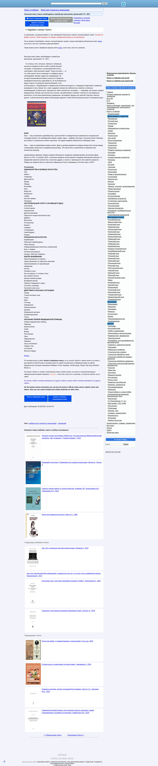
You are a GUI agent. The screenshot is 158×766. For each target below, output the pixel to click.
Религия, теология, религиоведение (121, 186)
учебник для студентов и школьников (42, 423)
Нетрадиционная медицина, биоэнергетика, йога (118, 395)
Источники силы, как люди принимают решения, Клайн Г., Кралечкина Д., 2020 (71, 581)
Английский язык (114, 220)
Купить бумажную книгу (36, 397)
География (112, 194)
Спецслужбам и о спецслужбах (119, 392)
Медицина (112, 389)
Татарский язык (114, 241)
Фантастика (112, 398)
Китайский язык (114, 282)
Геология (111, 368)
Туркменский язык (114, 294)
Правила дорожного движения (119, 150)
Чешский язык (113, 270)
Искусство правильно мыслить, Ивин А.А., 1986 (59, 514)
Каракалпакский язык (116, 297)
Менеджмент (113, 304)
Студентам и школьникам (117, 201)
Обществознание (114, 189)
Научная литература (115, 208)
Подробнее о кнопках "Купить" (39, 30)
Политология (113, 136)
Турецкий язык (113, 256)
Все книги (110, 425)
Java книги (112, 372)
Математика (112, 119)
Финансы (111, 311)
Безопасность (113, 415)
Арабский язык (113, 253)
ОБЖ (110, 162)
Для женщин (112, 377)
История (111, 165)
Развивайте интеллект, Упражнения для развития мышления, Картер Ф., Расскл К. (72, 464)
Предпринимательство (116, 319)
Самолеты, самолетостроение (119, 345)
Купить (26, 356)
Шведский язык (113, 273)
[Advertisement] (84, 67)
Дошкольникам (113, 114)
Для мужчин (112, 406)
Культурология (113, 203)
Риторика (111, 160)
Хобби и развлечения (116, 331)
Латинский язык (114, 232)
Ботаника (111, 155)
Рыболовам (112, 408)
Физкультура (112, 179)
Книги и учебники (113, 111)
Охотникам (112, 347)
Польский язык (113, 265)
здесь (100, 41)
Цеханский (62, 423)
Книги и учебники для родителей (120, 81)
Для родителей (113, 206)
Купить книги (113, 380)
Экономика (112, 309)
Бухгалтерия (112, 314)
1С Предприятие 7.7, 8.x (117, 401)
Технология (112, 143)
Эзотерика (112, 326)
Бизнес (110, 316)
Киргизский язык (114, 292)
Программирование (115, 387)
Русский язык (113, 121)
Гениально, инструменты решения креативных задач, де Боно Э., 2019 (68, 611)
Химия (110, 131)
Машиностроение (114, 375)
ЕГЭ (108, 101)
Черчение (111, 167)
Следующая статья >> (75, 735)
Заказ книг (112, 370)
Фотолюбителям (114, 328)
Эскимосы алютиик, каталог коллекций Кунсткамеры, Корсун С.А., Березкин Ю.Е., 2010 (70, 690)
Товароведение (114, 321)
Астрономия (112, 177)
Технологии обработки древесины (120, 361)
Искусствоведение (115, 140)
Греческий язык (114, 261)
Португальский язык (115, 268)
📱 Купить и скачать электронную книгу (36, 24)
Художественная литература (118, 157)
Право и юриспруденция (117, 174)
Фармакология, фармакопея (118, 336)
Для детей (112, 138)
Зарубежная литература (117, 198)
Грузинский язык (114, 290)
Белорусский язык (115, 236)
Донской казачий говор (116, 278)
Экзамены (110, 103)
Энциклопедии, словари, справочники (121, 423)
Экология (111, 184)
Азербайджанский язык (116, 251)
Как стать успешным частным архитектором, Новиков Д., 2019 (65, 548)
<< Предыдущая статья (52, 735)
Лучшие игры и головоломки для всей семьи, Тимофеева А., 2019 (66, 664)
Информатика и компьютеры (118, 128)
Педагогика (112, 148)
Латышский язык (114, 263)
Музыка (111, 181)
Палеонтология (114, 191)
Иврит (110, 280)
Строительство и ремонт (117, 352)
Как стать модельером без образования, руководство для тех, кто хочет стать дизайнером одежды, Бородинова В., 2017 (64, 575)
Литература (112, 123)
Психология (112, 169)
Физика (110, 126)
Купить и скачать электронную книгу (59, 398)
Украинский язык (114, 234)
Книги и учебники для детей (118, 78)
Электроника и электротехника (119, 333)
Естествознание (114, 196)
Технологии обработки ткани (118, 354)
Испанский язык (114, 224)
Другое (109, 428)
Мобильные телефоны (116, 350)
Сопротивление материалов (118, 215)
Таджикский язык (114, 299)
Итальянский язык (115, 229)
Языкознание (113, 287)
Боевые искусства (115, 420)
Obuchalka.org (29, 762)
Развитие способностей (117, 382)
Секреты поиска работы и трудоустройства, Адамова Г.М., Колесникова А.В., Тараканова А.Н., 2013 (70, 490)
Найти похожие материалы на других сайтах (61, 20)
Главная (110, 92)
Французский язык (115, 222)
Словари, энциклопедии (117, 413)
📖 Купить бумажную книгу (37, 18)
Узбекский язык (113, 244)
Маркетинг (112, 307)
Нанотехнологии (114, 338)
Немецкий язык (113, 227)
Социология (112, 145)
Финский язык (113, 285)
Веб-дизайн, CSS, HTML (117, 403)
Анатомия (111, 152)
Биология (111, 133)
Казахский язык (114, 258)
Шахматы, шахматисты (116, 385)
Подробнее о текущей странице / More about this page (81, 20)
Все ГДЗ (110, 98)
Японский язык (113, 275)
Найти (109, 430)
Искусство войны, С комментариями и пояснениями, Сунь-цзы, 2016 (67, 641)
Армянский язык (114, 239)
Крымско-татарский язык (117, 249)
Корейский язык (114, 246)
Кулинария (112, 418)
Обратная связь (113, 432)
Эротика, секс (113, 411)
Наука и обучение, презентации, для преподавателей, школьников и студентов (120, 107)
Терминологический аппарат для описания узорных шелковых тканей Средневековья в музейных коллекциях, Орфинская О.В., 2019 (68, 711)
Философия (112, 172)
